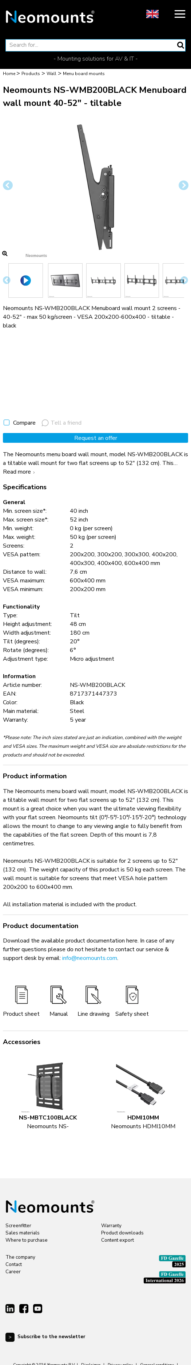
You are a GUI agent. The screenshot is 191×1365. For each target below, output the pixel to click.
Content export (117, 1240)
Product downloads (122, 1233)
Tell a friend (61, 423)
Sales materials (22, 1233)
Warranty (111, 1225)
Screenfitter (18, 1225)
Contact (13, 1264)
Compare (24, 423)
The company (20, 1257)
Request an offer (95, 438)
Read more (20, 472)
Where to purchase (26, 1240)
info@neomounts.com (89, 958)
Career (13, 1272)
